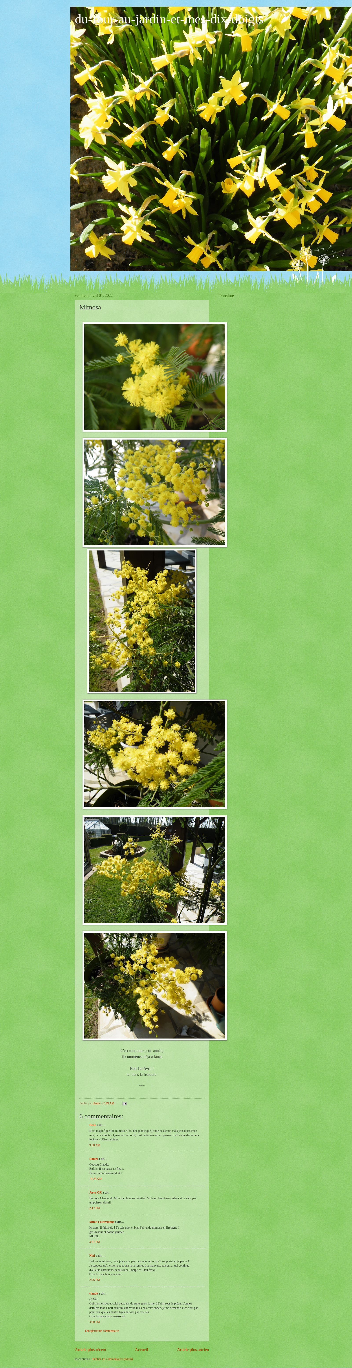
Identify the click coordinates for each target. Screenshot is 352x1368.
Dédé (92, 1125)
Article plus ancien (193, 1349)
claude (93, 1293)
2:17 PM (94, 1208)
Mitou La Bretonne (101, 1222)
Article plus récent (90, 1349)
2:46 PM (94, 1280)
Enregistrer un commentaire (102, 1330)
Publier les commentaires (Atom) (112, 1359)
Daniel (93, 1158)
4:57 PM (94, 1242)
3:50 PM (94, 1322)
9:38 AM (94, 1145)
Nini (92, 1255)
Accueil (141, 1349)
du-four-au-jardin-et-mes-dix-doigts (169, 19)
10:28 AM (95, 1179)
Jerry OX (95, 1192)
